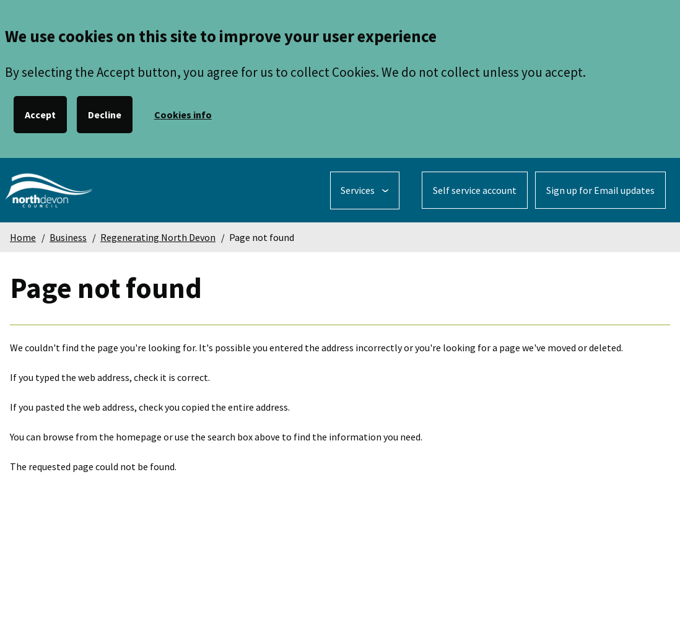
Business (68, 237)
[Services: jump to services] (365, 190)
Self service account (475, 190)
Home (23, 237)
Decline (104, 114)
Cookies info (183, 114)
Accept (40, 114)
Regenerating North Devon (158, 237)
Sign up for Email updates (600, 190)
